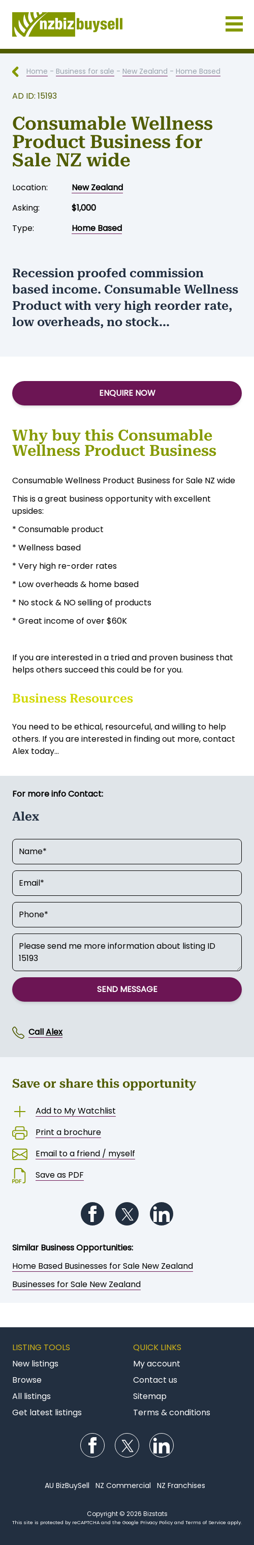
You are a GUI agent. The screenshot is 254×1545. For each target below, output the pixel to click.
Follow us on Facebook (92, 1214)
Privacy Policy (156, 1522)
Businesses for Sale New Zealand (76, 1284)
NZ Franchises (181, 1485)
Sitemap (150, 1396)
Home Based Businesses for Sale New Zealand (102, 1266)
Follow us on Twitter (127, 1214)
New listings (35, 1363)
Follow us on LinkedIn (161, 1214)
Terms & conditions (171, 1412)
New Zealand (145, 71)
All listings (31, 1396)
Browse (27, 1380)
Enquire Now (127, 393)
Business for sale (85, 71)
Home (37, 71)
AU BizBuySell (67, 1485)
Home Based (198, 71)
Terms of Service (205, 1522)
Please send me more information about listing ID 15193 (127, 952)
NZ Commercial (123, 1485)
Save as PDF (60, 1175)
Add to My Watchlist (76, 1111)
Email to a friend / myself (85, 1153)
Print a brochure (68, 1132)
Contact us (155, 1380)
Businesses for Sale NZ (127, 24)
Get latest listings (47, 1412)
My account (156, 1363)
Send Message (127, 989)
